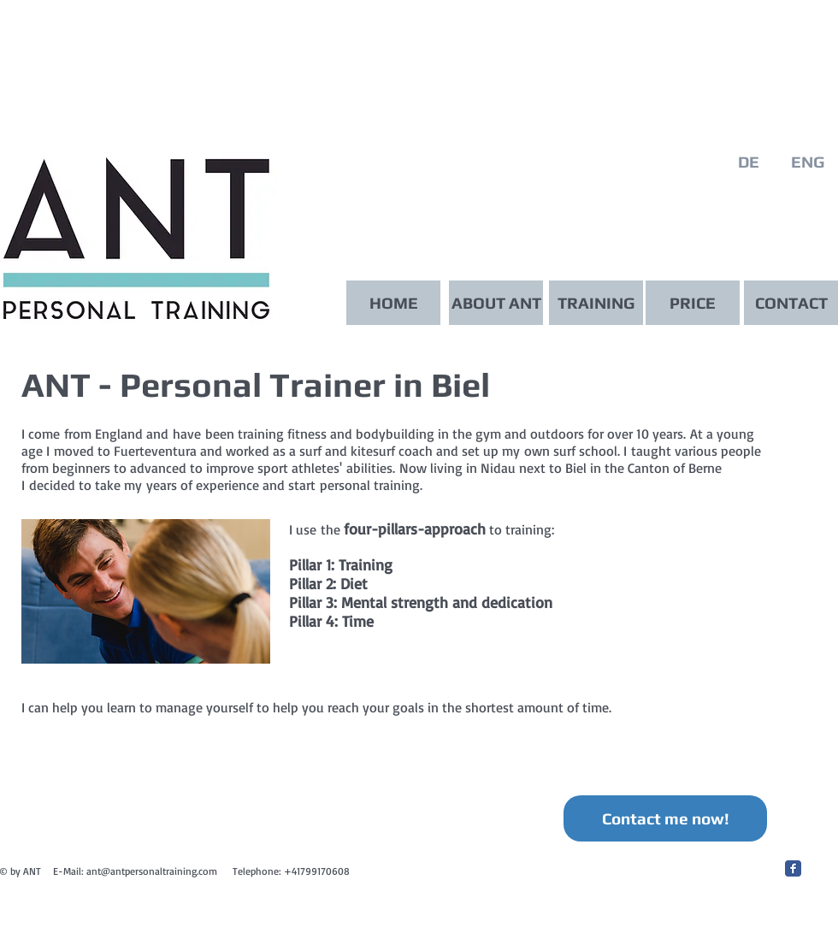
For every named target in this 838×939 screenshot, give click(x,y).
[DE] (748, 162)
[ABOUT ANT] (496, 303)
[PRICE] (693, 303)
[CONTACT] (791, 303)
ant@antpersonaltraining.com (151, 871)
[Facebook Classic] (793, 868)
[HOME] (393, 303)
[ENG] (807, 162)
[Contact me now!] (665, 818)
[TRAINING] (596, 303)
